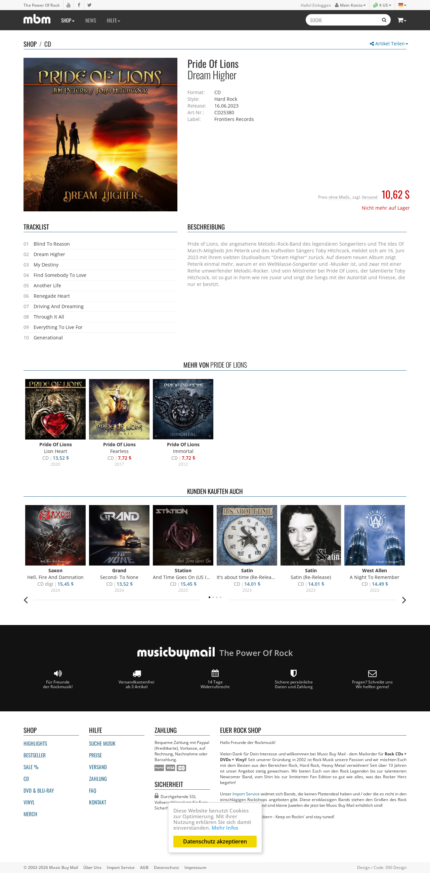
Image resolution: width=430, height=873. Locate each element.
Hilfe (113, 20)
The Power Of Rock (42, 5)
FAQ (92, 790)
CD (47, 43)
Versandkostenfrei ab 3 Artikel (136, 679)
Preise (95, 755)
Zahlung (98, 778)
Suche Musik (102, 743)
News (90, 20)
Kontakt (97, 802)
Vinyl (29, 802)
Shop (68, 20)
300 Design (395, 867)
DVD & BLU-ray (39, 790)
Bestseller (35, 755)
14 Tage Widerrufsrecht (215, 679)
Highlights (35, 743)
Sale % (31, 767)
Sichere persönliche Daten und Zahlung (294, 679)
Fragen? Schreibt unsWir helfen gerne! (372, 679)
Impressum (195, 867)
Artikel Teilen (389, 43)
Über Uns (92, 867)
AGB (144, 867)
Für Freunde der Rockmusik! (58, 679)
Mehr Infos (225, 827)
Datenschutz (166, 867)
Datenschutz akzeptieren (215, 841)
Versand (369, 197)
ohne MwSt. (339, 197)
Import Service (246, 793)
